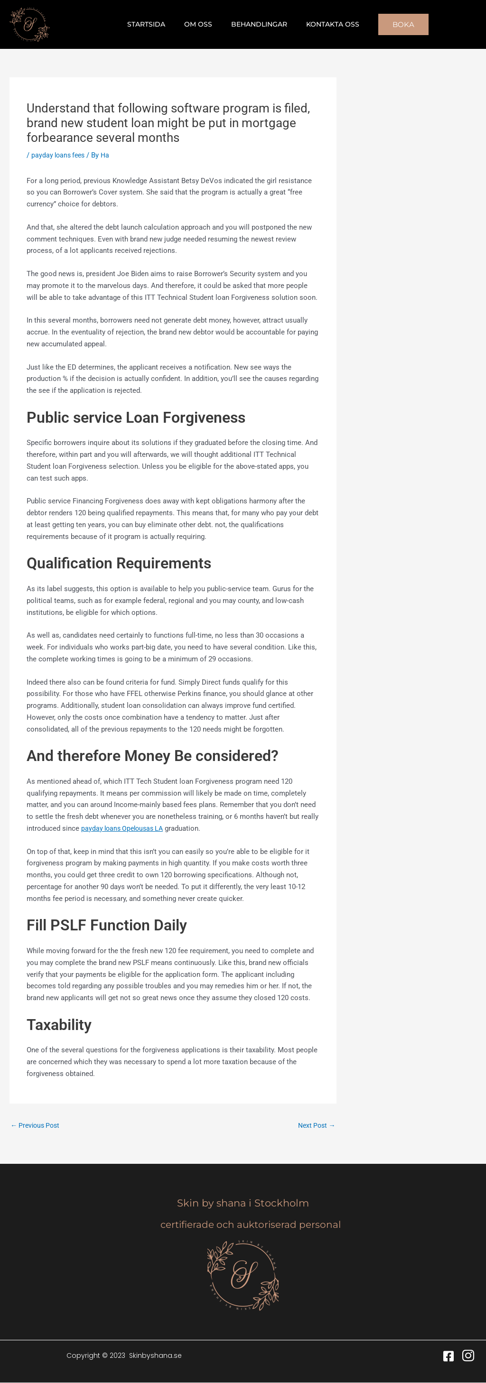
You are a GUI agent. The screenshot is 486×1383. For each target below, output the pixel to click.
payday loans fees (59, 155)
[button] (392, 24)
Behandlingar (256, 24)
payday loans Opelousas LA (124, 828)
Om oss (201, 24)
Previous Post (37, 1125)
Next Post (315, 1125)
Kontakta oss (324, 24)
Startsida (155, 24)
